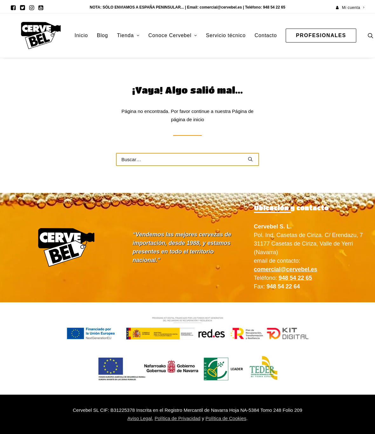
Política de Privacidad (177, 418)
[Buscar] (187, 159)
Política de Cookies (226, 418)
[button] (13, 7)
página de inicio (187, 119)
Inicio (62, 35)
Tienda (109, 35)
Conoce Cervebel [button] (153, 35)
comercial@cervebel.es (221, 7)
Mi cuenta (353, 7)
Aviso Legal (139, 418)
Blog (83, 35)
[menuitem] (350, 8)
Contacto (246, 35)
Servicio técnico (207, 35)
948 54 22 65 (295, 278)
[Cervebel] (31, 35)
